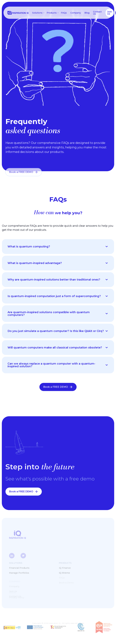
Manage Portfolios (19, 573)
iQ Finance (65, 568)
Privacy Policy (16, 597)
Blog (86, 13)
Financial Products (19, 568)
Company (75, 13)
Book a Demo (66, 582)
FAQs (64, 13)
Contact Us (97, 13)
